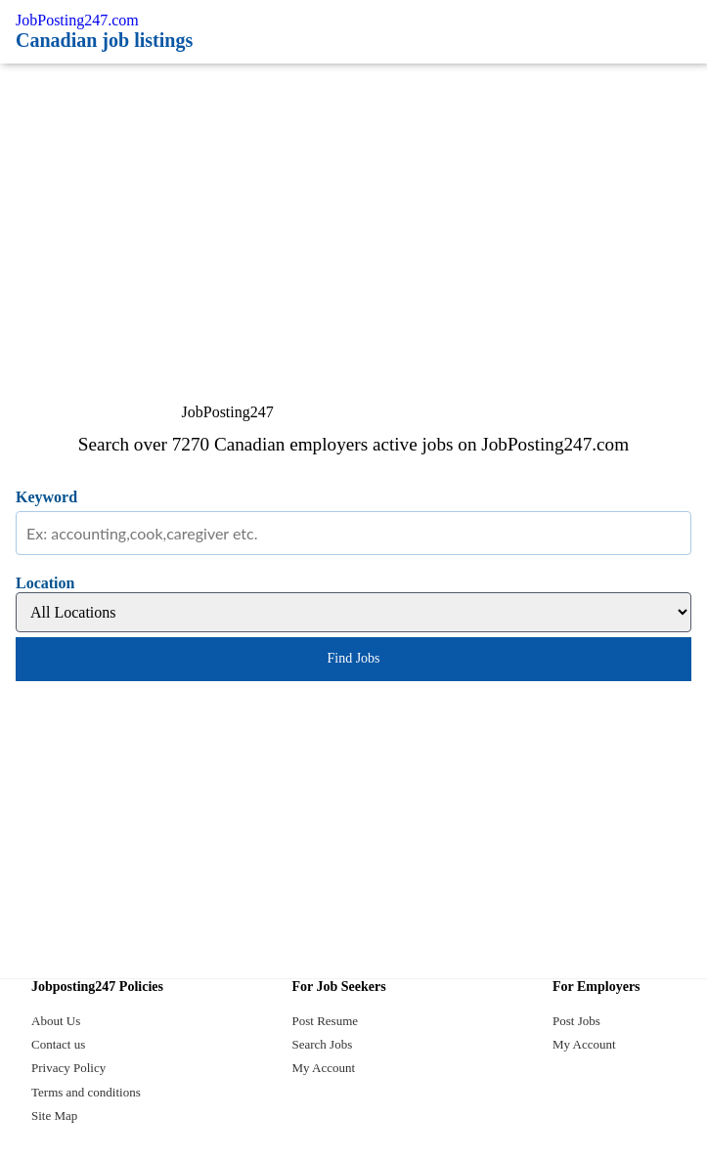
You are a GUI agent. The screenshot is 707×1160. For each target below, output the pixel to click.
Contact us (58, 1044)
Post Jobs (576, 1020)
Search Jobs (322, 1044)
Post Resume (325, 1020)
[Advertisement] (353, 210)
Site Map (54, 1115)
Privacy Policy (68, 1067)
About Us (55, 1020)
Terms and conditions (86, 1092)
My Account (324, 1067)
